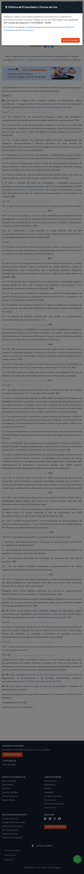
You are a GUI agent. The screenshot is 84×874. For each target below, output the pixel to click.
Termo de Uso (28, 30)
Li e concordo (70, 40)
